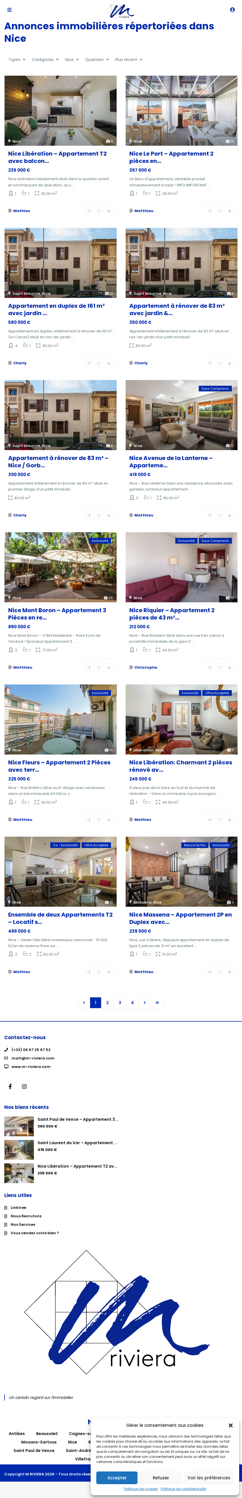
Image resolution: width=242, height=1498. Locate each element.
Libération (144, 753)
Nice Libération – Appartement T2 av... (77, 1171)
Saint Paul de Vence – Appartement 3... (78, 1124)
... (73, 185)
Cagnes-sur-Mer (86, 1438)
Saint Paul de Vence (34, 1455)
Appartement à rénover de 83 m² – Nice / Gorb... (58, 463)
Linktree (18, 1212)
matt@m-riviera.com (33, 1062)
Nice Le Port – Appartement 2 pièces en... (171, 157)
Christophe (145, 670)
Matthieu (143, 211)
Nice (16, 141)
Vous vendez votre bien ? (35, 1237)
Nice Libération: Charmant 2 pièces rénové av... (180, 769)
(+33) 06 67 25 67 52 (31, 1054)
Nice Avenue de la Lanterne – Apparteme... (171, 463)
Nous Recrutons (26, 1220)
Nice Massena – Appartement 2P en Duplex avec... (180, 922)
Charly (20, 364)
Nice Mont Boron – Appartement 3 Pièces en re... (57, 616)
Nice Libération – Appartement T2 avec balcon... (57, 157)
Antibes (17, 1438)
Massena (142, 906)
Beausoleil (47, 1438)
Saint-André (78, 1455)
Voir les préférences (209, 1478)
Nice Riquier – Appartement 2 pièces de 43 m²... (172, 616)
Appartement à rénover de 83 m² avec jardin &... (177, 310)
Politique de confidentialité (183, 1489)
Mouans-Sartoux (39, 1446)
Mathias (21, 211)
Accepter (117, 1478)
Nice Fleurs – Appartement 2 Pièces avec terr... (59, 769)
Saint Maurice (26, 294)
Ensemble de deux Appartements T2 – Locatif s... (60, 922)
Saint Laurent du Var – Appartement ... (77, 1147)
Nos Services (23, 1229)
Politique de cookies (141, 1489)
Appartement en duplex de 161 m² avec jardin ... (56, 310)
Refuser (161, 1478)
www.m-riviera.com (31, 1071)
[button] (231, 1425)
